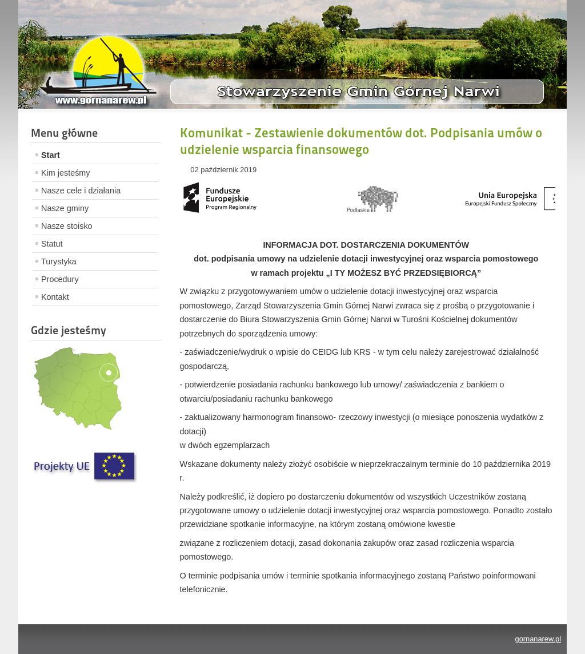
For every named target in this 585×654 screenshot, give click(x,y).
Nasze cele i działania (81, 190)
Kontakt (55, 297)
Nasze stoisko (67, 226)
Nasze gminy (65, 208)
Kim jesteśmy (65, 172)
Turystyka (59, 261)
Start (50, 155)
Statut (52, 243)
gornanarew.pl (538, 639)
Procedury (60, 279)
